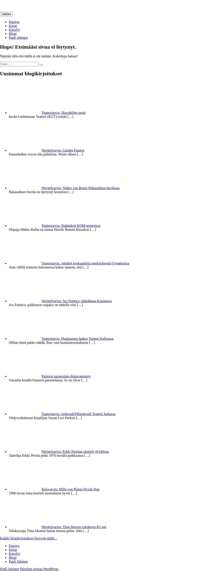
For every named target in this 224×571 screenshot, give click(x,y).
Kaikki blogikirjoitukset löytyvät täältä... (28, 538)
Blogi (13, 33)
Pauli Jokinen (18, 37)
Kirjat (13, 26)
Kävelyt (14, 30)
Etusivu (14, 22)
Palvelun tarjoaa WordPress (39, 569)
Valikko (6, 14)
